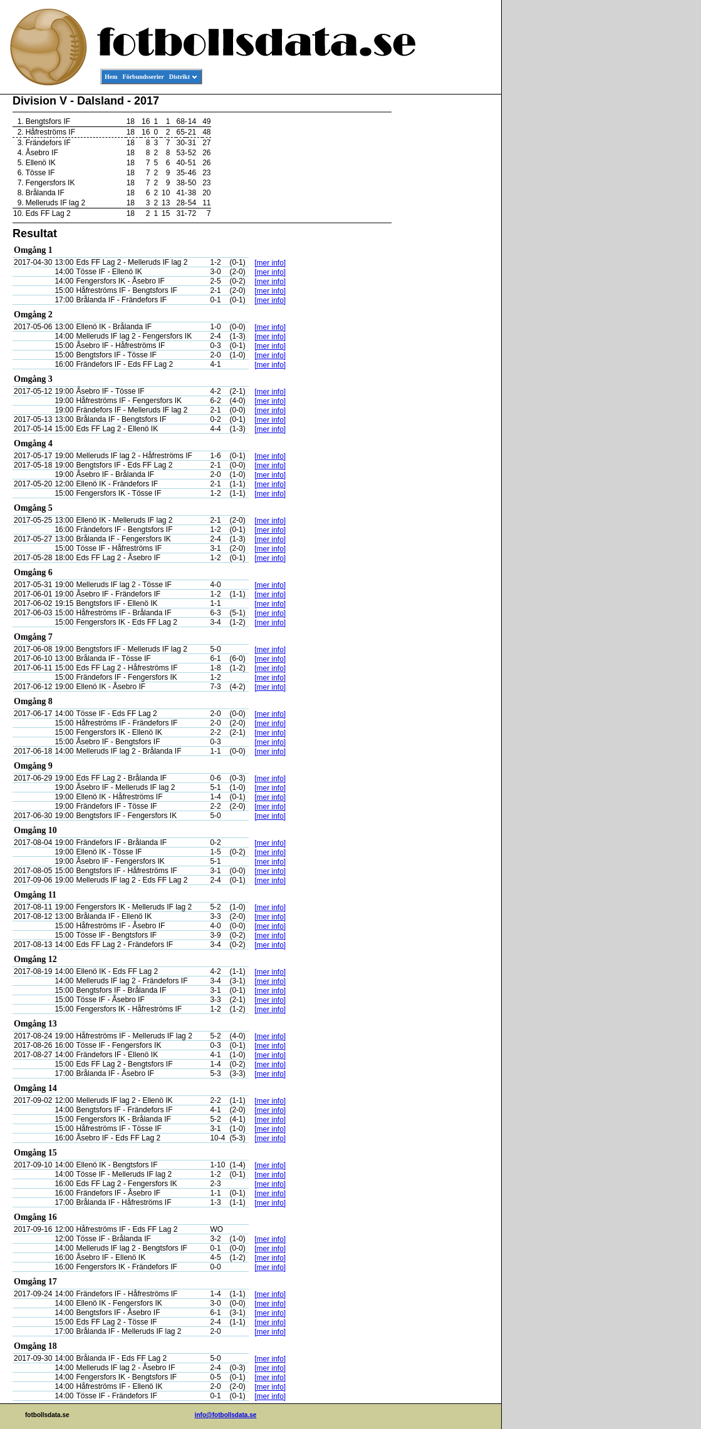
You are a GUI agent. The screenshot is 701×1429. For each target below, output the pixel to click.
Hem (111, 76)
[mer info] (270, 263)
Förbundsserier (143, 76)
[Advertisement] (445, 285)
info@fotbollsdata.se (226, 1414)
